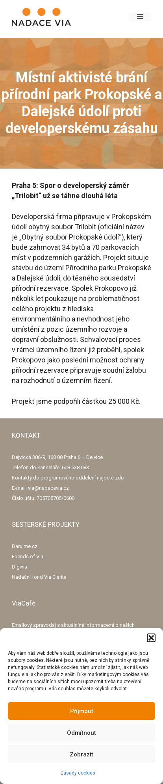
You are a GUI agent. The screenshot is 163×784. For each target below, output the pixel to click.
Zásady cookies (77, 773)
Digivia (19, 567)
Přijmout (81, 711)
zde (119, 478)
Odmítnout (81, 732)
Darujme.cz (24, 546)
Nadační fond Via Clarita (39, 577)
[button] (151, 638)
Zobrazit (81, 754)
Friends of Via (27, 556)
